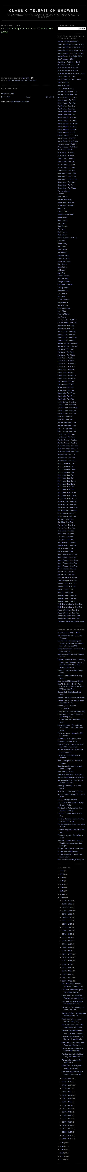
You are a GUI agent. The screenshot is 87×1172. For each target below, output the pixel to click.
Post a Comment (7, 93)
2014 (62, 894)
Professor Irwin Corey (66, 214)
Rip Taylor (61, 296)
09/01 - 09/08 (67, 934)
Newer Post (5, 97)
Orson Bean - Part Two (66, 185)
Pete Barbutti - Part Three (67, 337)
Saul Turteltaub (63, 82)
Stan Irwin (61, 241)
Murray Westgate (64, 308)
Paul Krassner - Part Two (67, 121)
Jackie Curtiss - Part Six (66, 138)
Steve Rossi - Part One (66, 572)
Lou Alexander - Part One (67, 320)
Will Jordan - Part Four (66, 472)
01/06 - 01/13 (67, 1139)
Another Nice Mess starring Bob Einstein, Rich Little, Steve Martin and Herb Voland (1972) (71, 643)
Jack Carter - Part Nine (66, 170)
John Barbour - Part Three (67, 179)
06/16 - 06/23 (67, 971)
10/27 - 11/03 (67, 921)
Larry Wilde (62, 311)
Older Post (50, 97)
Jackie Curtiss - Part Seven (68, 141)
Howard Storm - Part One (67, 595)
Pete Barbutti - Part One (66, 332)
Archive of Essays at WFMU (68, 41)
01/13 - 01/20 (67, 1135)
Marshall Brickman (64, 200)
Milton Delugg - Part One (67, 428)
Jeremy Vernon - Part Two (67, 94)
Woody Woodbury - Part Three (69, 616)
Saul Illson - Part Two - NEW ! (69, 65)
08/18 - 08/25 (67, 941)
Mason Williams (63, 314)
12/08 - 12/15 (67, 911)
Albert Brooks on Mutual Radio (69, 632)
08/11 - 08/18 (67, 944)
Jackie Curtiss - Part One (67, 402)
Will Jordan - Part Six (65, 478)
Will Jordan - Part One (66, 463)
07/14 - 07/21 (67, 957)
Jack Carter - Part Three (66, 364)
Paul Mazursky (63, 255)
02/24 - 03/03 (67, 1119)
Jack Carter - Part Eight (66, 378)
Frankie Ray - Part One (66, 165)
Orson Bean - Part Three (67, 188)
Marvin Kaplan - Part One (67, 501)
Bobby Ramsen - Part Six (67, 569)
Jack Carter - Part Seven (67, 375)
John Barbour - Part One (67, 173)
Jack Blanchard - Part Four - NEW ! (71, 53)
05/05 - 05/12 (67, 1085)
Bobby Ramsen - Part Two (67, 557)
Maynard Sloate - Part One (67, 144)
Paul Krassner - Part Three (67, 123)
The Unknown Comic (65, 88)
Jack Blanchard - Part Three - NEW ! (71, 50)
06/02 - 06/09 (67, 978)
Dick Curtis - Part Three (66, 393)
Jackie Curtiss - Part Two (67, 405)
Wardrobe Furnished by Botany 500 (71, 860)
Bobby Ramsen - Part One (67, 554)
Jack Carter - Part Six (65, 373)
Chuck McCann (63, 258)
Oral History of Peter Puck (67, 741)
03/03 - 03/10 (67, 1115)
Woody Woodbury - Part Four (68, 619)
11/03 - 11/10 (67, 917)
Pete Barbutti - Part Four (67, 340)
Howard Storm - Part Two (67, 598)
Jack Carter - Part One (66, 358)
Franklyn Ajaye (63, 191)
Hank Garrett (62, 226)
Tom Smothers (63, 290)
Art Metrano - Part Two (66, 162)
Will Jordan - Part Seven (66, 481)
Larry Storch (62, 293)
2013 (62, 898)
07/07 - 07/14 (67, 961)
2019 (62, 877)
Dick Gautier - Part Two (66, 109)
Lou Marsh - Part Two (65, 540)
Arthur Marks (62, 250)
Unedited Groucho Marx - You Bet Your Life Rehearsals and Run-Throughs (70, 843)
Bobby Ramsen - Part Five (67, 566)
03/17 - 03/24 (67, 1109)
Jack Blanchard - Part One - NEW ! (70, 44)
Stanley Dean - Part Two (67, 425)
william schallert (28, 80)
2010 (62, 1149)
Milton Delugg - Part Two (67, 431)
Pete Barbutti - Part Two (66, 334)
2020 (62, 874)
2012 (62, 1143)
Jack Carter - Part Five (66, 370)
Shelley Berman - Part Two (67, 346)
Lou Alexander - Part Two (67, 323)
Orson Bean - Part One (66, 182)
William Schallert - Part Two (68, 71)
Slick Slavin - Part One (66, 153)
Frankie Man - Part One (66, 525)
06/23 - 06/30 (67, 967)
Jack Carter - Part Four (66, 367)
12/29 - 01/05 (67, 901)
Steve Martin (62, 252)
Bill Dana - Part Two (65, 419)
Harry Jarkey (62, 244)
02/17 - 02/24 (67, 1122)
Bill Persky (61, 270)
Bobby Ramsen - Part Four (67, 563)
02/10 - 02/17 (67, 1125)
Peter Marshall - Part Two (67, 545)
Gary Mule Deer (63, 85)
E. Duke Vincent (63, 299)
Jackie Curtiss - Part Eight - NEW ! (70, 56)
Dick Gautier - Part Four (66, 115)
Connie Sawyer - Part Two (67, 581)
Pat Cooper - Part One (66, 381)
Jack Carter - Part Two (66, 361)
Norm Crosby (62, 217)
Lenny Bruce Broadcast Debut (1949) (71, 711)
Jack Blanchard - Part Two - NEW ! (70, 47)
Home (28, 97)
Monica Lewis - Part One (67, 513)
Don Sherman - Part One (67, 584)
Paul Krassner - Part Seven (68, 135)
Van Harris (61, 229)
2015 (62, 891)
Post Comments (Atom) (20, 102)
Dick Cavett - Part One (66, 203)
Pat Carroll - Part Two (65, 352)
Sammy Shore (63, 288)
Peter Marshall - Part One (67, 543)
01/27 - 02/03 (67, 1129)
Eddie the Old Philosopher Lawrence (71, 622)
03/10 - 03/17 (67, 1112)
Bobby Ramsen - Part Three (68, 560)
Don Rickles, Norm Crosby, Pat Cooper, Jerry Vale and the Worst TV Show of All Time (71, 686)
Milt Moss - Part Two (65, 551)
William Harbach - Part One (68, 446)
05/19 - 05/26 (67, 1078)
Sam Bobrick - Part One (66, 77)
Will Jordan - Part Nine (66, 487)
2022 (62, 871)
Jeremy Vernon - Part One (67, 91)
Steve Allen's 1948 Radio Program (70, 791)
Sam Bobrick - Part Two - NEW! (69, 80)
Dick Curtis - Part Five (66, 399)
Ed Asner (61, 194)
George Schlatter (64, 282)
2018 (62, 881)
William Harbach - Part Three (68, 452)
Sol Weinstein (63, 305)
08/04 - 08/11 (67, 947)
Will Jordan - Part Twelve (67, 496)
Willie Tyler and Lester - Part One (70, 604)
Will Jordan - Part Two (66, 466)
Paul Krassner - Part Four (67, 126)
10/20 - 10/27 (67, 924)
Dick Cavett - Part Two (66, 205)
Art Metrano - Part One (66, 159)
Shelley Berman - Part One (67, 343)
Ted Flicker (62, 223)
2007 (62, 1160)
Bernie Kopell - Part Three (67, 97)
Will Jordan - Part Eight (66, 484)
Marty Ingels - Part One (66, 455)
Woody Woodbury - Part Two (68, 613)
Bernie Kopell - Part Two (66, 100)
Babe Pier (61, 273)
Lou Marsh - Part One (66, 537)
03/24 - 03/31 (67, 1105)
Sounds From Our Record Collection (71, 777)
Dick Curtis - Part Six (65, 150)
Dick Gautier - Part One (66, 106)
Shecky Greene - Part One (67, 440)
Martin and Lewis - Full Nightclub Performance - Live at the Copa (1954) (70, 727)
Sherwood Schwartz (65, 285)
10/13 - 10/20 (67, 927)
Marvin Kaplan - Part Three (68, 507)
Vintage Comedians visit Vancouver (71, 848)
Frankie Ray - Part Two (66, 167)
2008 (62, 1156)
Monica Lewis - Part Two (67, 516)
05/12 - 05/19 (67, 1082)
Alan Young (62, 317)
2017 (62, 884)
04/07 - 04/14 (67, 1098)
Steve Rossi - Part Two (66, 575)
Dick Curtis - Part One (66, 387)
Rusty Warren (63, 302)
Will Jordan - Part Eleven (67, 493)
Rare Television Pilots (65, 771)
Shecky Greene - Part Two (67, 443)
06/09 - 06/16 (67, 974)
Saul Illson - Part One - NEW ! (69, 62)
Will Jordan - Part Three (66, 469)
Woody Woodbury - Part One (68, 610)
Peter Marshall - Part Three (68, 147)
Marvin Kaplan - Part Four (67, 510)
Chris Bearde (62, 197)
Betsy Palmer (62, 267)
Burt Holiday (62, 235)
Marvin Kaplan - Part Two (67, 504)
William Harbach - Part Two (68, 449)
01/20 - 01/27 (67, 1132)
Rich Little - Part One (65, 519)
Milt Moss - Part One (65, 548)
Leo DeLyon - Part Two (66, 437)
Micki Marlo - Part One (66, 531)
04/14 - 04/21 (67, 1095)
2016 (62, 887)
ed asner (16, 80)
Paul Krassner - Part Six (66, 132)
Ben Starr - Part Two (65, 592)
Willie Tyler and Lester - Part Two (70, 607)
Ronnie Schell (63, 279)
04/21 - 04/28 (67, 1092)
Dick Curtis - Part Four (66, 396)
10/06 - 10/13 (67, 931)
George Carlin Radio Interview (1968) (71, 697)
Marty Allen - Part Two (66, 329)
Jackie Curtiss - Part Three (67, 408)
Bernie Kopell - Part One (67, 103)
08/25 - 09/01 (67, 937)
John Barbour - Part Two (67, 176)
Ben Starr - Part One (65, 589)
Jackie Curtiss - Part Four (67, 414)
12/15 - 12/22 (67, 907)
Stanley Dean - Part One (67, 422)
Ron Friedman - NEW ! (66, 59)
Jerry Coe (61, 208)
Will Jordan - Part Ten (65, 490)
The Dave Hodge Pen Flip (67, 800)
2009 (62, 1153)
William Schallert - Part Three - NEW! (71, 74)
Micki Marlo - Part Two (66, 534)
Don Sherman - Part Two (67, 586)
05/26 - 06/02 (67, 981)
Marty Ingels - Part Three (67, 461)
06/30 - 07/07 (67, 964)
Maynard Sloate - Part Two (67, 238)
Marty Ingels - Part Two (66, 458)
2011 (62, 1146)
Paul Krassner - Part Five (67, 129)
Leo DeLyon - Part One (66, 434)
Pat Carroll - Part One (66, 349)
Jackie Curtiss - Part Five (67, 411)
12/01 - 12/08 (67, 914)
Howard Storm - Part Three (68, 601)
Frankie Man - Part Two (66, 528)
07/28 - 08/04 (67, 951)
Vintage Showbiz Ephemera (68, 851)
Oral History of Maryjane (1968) (69, 738)
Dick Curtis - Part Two (66, 390)
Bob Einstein (62, 220)
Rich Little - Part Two (65, 522)
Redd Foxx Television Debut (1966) (71, 774)
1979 (9, 80)
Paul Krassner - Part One (67, 118)
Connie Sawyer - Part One (67, 578)
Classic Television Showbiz (43, 10)
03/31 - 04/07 (67, 1102)
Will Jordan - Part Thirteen (67, 499)
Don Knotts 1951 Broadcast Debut (70, 681)
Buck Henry (62, 232)
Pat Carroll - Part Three (66, 355)
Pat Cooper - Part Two (66, 384)
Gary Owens (62, 264)
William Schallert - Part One (68, 68)
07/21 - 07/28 (67, 954)
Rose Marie (62, 247)
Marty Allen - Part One (66, 326)
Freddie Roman (63, 276)
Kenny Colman (63, 211)
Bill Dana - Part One (65, 416)
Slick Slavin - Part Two (66, 156)
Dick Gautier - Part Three (67, 112)
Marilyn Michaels (64, 261)
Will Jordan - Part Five (66, 475)
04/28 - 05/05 (67, 1088)
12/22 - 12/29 (67, 904)
